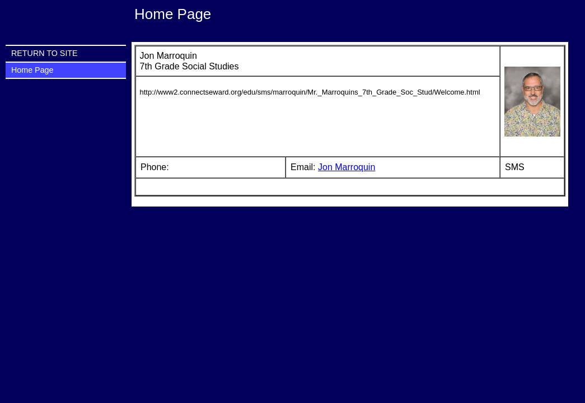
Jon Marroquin (346, 167)
